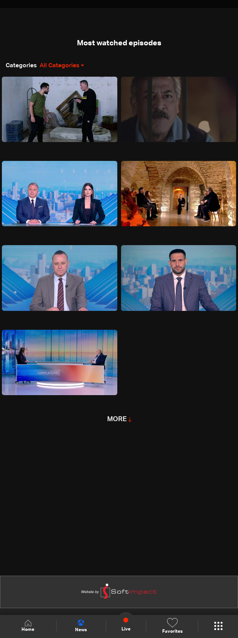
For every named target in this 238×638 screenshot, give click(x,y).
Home (27, 626)
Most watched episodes (119, 43)
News (81, 625)
